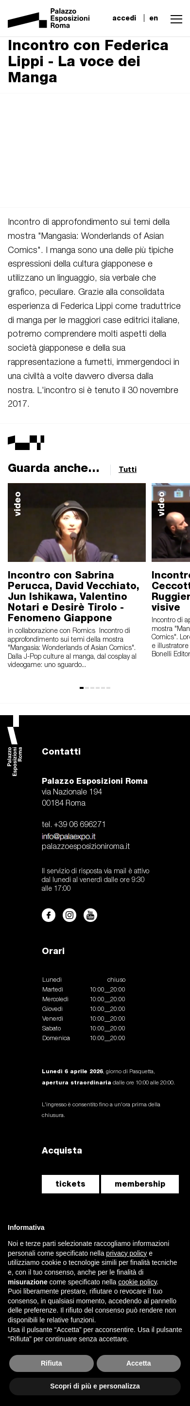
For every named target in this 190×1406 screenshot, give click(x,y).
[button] (174, 18)
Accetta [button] (138, 1363)
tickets (70, 1184)
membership (140, 1184)
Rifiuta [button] (51, 1363)
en (153, 18)
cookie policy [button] (137, 1282)
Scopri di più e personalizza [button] (94, 1386)
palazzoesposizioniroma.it (86, 847)
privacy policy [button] (126, 1253)
